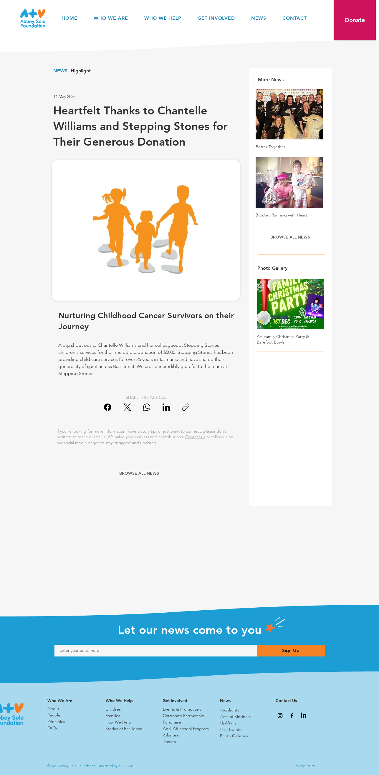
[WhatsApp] (146, 407)
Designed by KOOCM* (115, 766)
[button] (355, 20)
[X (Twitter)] (127, 407)
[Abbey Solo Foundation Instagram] (280, 715)
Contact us (195, 436)
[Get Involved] (183, 701)
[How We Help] (126, 722)
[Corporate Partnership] (184, 716)
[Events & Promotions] (184, 709)
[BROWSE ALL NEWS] (139, 473)
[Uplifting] (241, 723)
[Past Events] (241, 730)
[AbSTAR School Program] (187, 729)
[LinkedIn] (166, 407)
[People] (68, 715)
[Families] (126, 716)
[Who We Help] (127, 701)
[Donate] (183, 742)
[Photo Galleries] (241, 736)
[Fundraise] (184, 722)
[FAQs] (68, 728)
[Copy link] (185, 407)
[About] (68, 709)
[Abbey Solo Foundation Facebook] (292, 715)
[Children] (126, 709)
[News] (241, 701)
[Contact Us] (296, 701)
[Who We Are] (68, 701)
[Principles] (68, 722)
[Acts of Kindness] (241, 717)
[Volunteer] (183, 735)
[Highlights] (241, 710)
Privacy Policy (304, 766)
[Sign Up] (291, 650)
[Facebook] (108, 407)
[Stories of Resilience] (126, 729)
